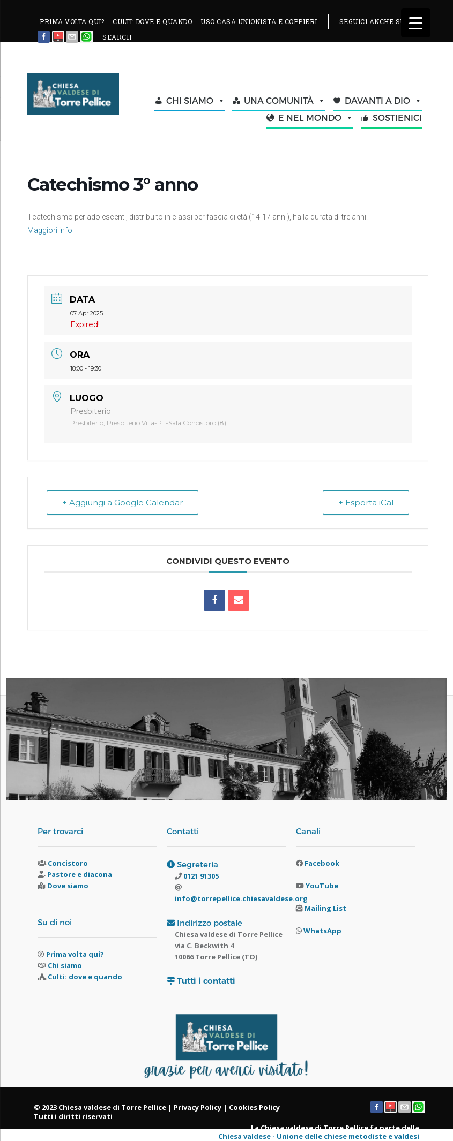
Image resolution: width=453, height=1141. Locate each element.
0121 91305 (200, 876)
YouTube (322, 885)
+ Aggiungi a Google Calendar (122, 502)
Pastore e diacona (79, 874)
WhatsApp (322, 930)
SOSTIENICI (397, 117)
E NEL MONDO (315, 117)
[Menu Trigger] (415, 22)
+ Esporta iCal (365, 502)
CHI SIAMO (195, 100)
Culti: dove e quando (85, 976)
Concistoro (68, 863)
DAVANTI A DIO (383, 100)
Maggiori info (49, 230)
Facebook (322, 863)
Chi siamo (65, 965)
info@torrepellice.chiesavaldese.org (241, 898)
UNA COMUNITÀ (284, 100)
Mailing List (325, 908)
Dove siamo (67, 885)
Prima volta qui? (75, 954)
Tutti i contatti (206, 981)
